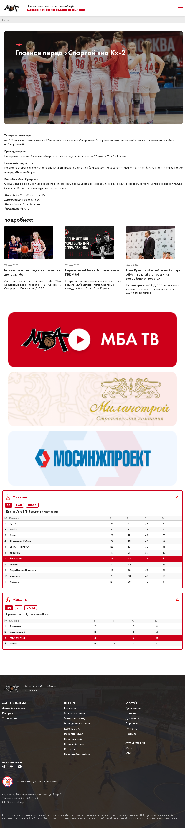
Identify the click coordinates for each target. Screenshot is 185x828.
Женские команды (13, 708)
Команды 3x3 (72, 729)
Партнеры (131, 723)
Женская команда (75, 718)
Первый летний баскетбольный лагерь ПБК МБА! (92, 272)
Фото (129, 748)
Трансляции (9, 718)
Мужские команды (14, 703)
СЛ (18, 619)
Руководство (133, 708)
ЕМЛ (19, 516)
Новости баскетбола (77, 755)
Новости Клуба (73, 734)
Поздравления (73, 739)
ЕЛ (8, 516)
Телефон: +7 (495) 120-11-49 (20, 798)
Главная (6, 19)
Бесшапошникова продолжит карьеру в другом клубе (32, 272)
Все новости (71, 708)
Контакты (131, 729)
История (130, 713)
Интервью (70, 749)
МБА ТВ (130, 753)
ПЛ (9, 619)
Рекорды (7, 713)
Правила (131, 734)
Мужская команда (75, 713)
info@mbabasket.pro (14, 802)
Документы (132, 718)
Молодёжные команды (78, 723)
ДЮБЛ (32, 516)
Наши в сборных (74, 744)
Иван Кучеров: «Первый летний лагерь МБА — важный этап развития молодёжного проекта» (153, 274)
